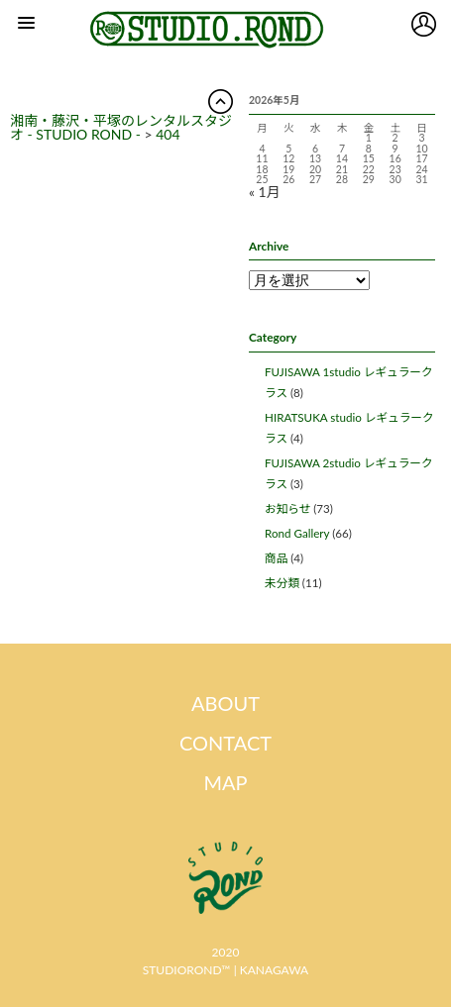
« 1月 (265, 191)
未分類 (282, 582)
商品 (276, 558)
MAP (225, 782)
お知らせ (287, 508)
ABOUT (225, 703)
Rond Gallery (297, 533)
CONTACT (225, 743)
